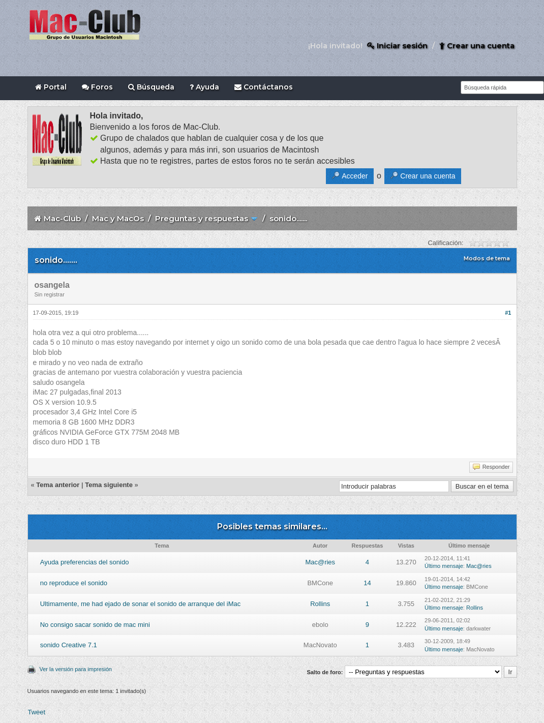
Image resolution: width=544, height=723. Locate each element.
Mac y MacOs (118, 218)
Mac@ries (320, 562)
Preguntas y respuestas (201, 218)
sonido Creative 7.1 (68, 645)
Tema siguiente (109, 485)
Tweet (37, 712)
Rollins (320, 604)
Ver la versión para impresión (76, 669)
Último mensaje (444, 566)
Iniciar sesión (397, 45)
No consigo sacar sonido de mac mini (95, 624)
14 (367, 583)
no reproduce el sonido (73, 583)
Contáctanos (263, 87)
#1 (508, 313)
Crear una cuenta (477, 45)
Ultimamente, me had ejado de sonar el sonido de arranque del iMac (140, 604)
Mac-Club (62, 218)
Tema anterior (57, 485)
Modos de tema (487, 258)
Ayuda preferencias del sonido (84, 562)
